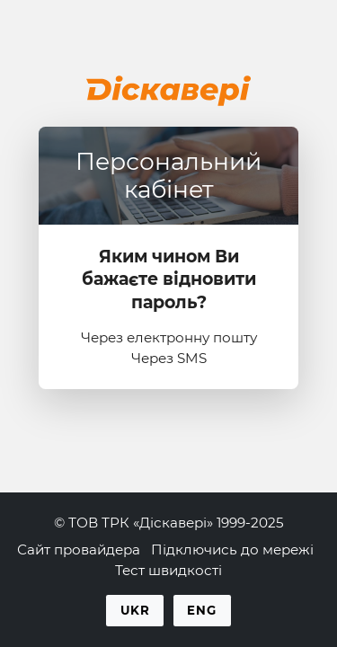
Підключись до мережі (232, 549)
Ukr (135, 610)
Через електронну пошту (169, 337)
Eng (202, 610)
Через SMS (169, 358)
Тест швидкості (168, 570)
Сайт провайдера (78, 549)
